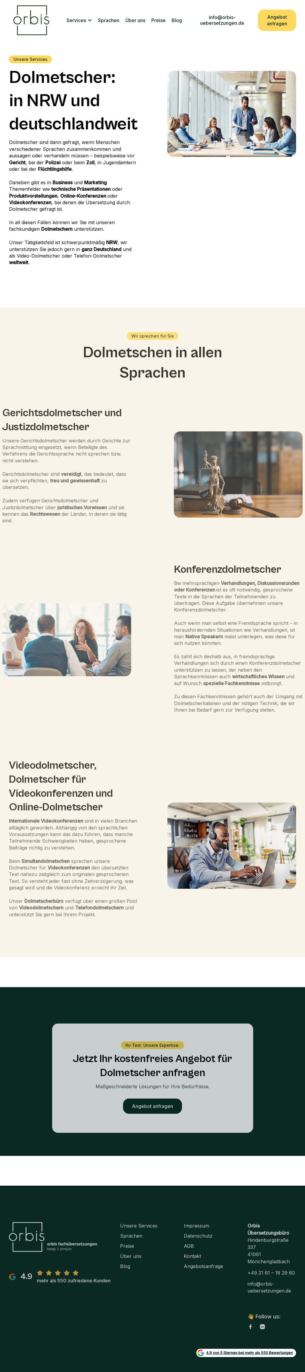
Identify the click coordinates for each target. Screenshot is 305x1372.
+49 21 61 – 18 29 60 (271, 1280)
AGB (189, 1253)
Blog (177, 20)
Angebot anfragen (277, 20)
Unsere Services (139, 1232)
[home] (31, 20)
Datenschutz (198, 1243)
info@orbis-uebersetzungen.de (222, 20)
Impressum (196, 1232)
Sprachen (108, 20)
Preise (158, 20)
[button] (79, 20)
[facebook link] (250, 1333)
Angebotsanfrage (203, 1273)
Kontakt (192, 1263)
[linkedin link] (262, 1333)
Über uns (135, 20)
